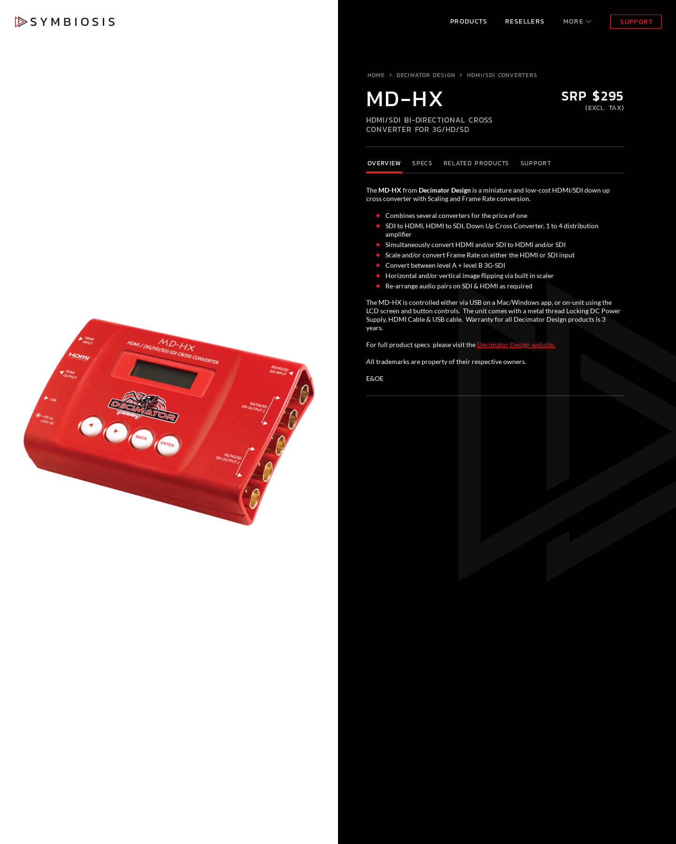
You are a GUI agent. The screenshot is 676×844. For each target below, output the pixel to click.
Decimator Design (426, 75)
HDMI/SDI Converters (502, 75)
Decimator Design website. (516, 344)
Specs (422, 163)
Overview (384, 163)
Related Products (476, 163)
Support (636, 22)
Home (376, 75)
